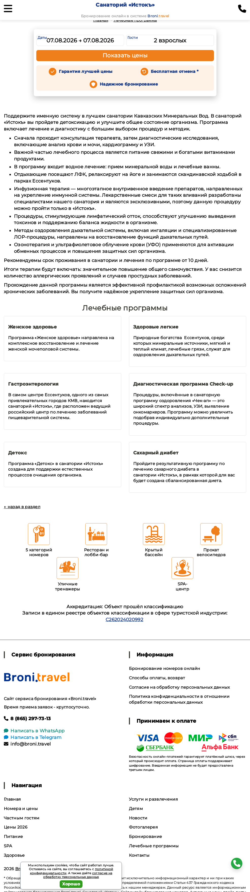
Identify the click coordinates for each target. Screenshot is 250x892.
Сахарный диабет (156, 453)
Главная (100, 20)
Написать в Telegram (32, 737)
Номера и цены (21, 808)
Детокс (17, 453)
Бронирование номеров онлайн (164, 668)
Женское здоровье (32, 327)
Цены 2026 (15, 827)
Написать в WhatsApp (34, 731)
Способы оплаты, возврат (157, 677)
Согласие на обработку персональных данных (179, 687)
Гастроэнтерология (33, 384)
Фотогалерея (143, 827)
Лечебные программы (135, 20)
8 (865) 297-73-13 (27, 718)
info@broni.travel (27, 744)
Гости (132, 37)
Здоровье (14, 855)
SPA (8, 846)
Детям (136, 808)
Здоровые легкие (156, 327)
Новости (138, 818)
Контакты (139, 855)
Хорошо (71, 884)
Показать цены (125, 55)
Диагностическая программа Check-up (183, 384)
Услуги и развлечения (153, 799)
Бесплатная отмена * (175, 71)
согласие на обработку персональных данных (77, 875)
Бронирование (145, 836)
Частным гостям (21, 818)
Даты (42, 37)
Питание (13, 836)
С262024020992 (124, 619)
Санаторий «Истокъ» (125, 4)
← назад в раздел (22, 506)
